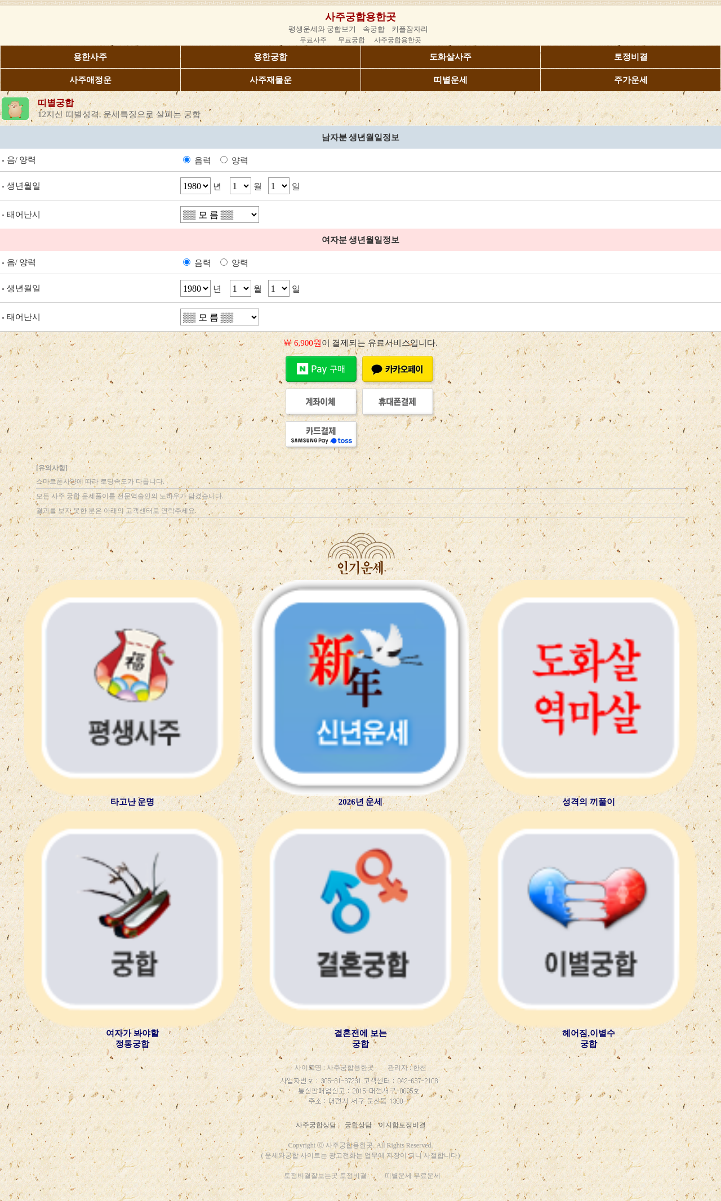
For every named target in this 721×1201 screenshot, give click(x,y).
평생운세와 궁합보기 (322, 29)
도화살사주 (450, 56)
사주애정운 (90, 79)
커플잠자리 (409, 29)
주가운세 (631, 79)
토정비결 (631, 56)
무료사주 (313, 40)
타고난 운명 (132, 801)
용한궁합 (270, 56)
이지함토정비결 (402, 1125)
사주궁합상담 (316, 1125)
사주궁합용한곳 (360, 17)
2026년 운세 (361, 801)
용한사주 (90, 56)
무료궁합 (351, 40)
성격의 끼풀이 (588, 801)
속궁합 (374, 29)
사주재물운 (271, 79)
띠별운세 (451, 79)
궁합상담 (358, 1125)
